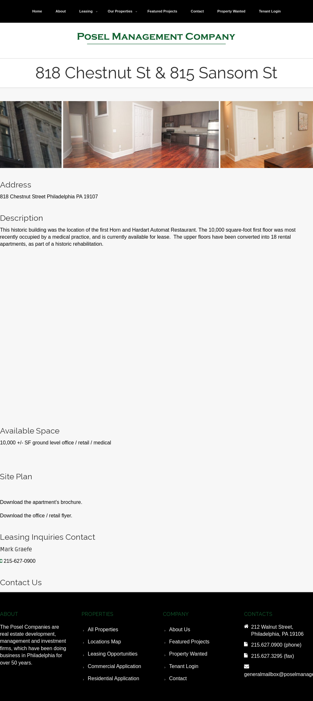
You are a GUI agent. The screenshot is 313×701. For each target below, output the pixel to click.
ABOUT (9, 614)
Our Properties (120, 11)
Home (37, 11)
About (61, 11)
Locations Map (104, 641)
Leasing (86, 11)
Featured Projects (162, 11)
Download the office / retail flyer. (36, 515)
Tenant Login (270, 11)
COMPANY (176, 614)
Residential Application (113, 678)
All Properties (103, 629)
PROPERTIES (97, 614)
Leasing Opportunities (113, 654)
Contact (197, 11)
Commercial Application (114, 666)
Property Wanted (232, 11)
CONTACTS (258, 614)
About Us (179, 629)
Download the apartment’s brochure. (41, 502)
